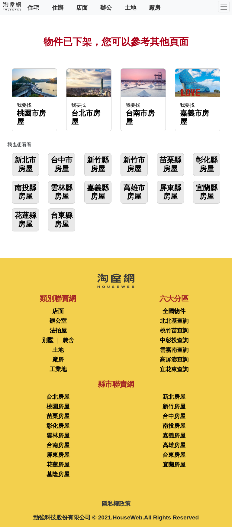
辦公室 (58, 321)
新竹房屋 (174, 406)
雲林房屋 (58, 435)
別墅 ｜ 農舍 (58, 340)
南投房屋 (174, 426)
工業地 (58, 369)
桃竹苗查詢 (174, 330)
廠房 (154, 7)
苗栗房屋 (58, 416)
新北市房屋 (25, 164)
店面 (82, 7)
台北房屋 (58, 397)
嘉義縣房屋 (98, 192)
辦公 (106, 7)
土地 (130, 7)
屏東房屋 (58, 455)
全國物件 (174, 311)
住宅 (33, 7)
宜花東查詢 (174, 369)
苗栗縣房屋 (170, 164)
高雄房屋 (174, 445)
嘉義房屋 (174, 435)
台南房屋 (58, 445)
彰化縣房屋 (207, 164)
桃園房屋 (58, 406)
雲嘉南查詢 (174, 350)
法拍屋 (58, 330)
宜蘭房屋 (174, 464)
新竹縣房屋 (98, 164)
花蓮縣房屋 (25, 219)
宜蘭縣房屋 (207, 192)
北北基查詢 (174, 321)
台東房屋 (174, 455)
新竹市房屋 (134, 164)
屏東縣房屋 (170, 192)
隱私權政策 (116, 503)
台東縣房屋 (61, 219)
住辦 (57, 7)
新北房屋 (174, 397)
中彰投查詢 (174, 340)
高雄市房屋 (134, 192)
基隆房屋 (58, 474)
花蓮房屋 (58, 464)
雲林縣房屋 (61, 192)
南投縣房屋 (25, 192)
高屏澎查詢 (174, 359)
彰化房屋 (58, 426)
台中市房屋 (61, 164)
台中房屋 (174, 416)
